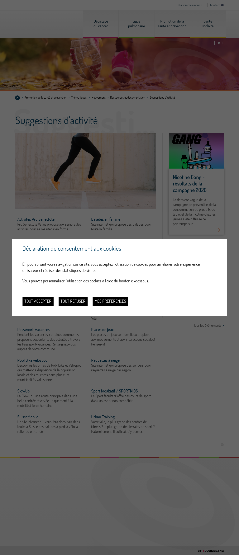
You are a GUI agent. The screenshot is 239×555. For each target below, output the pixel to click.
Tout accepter (37, 301)
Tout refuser (73, 301)
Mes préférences (110, 301)
